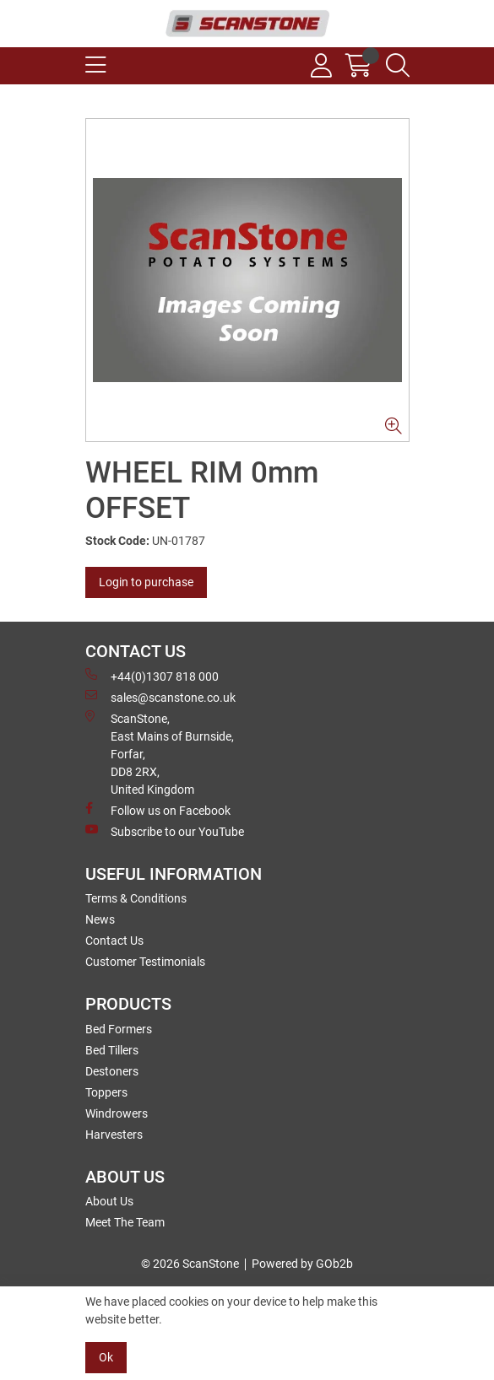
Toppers (106, 1092)
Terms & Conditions (136, 898)
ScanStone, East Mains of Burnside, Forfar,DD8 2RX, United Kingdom (159, 753)
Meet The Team (125, 1222)
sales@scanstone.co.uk (160, 696)
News (100, 919)
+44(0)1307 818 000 (152, 675)
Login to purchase (146, 582)
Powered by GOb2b (302, 1263)
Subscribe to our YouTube (164, 830)
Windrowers (116, 1113)
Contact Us (114, 940)
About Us (109, 1201)
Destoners (111, 1071)
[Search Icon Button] (397, 65)
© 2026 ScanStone (190, 1263)
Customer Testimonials (145, 961)
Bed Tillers (111, 1050)
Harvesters (114, 1134)
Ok (106, 1357)
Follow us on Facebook (158, 809)
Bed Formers (118, 1029)
